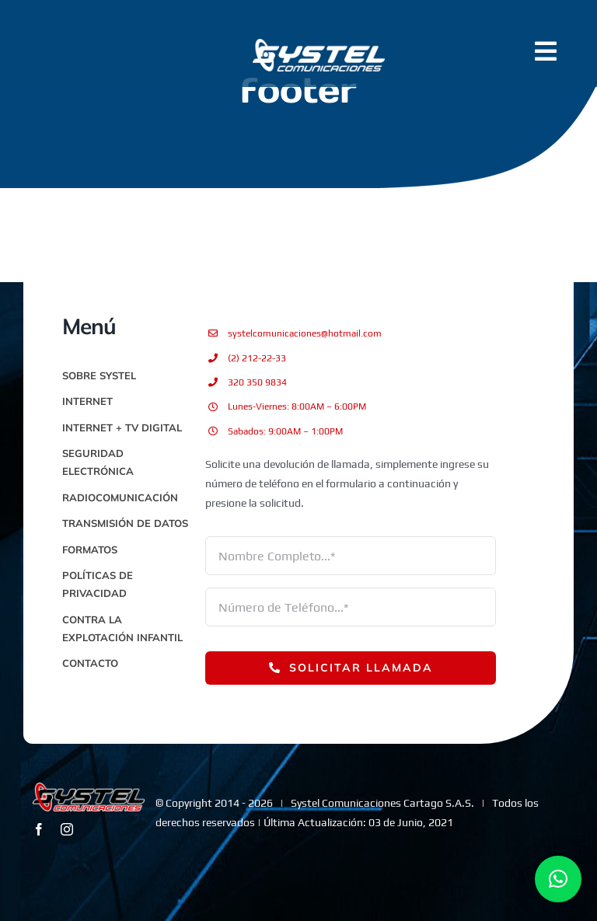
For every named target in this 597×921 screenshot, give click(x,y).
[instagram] (67, 829)
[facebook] (39, 829)
